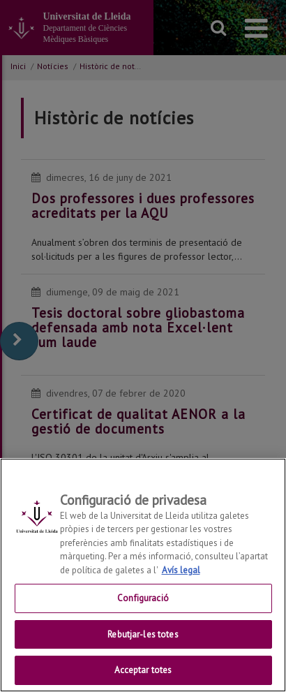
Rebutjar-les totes (142, 634)
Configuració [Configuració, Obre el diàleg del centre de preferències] (143, 598)
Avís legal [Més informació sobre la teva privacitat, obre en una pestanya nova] (181, 570)
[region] (143, 575)
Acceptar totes (143, 670)
